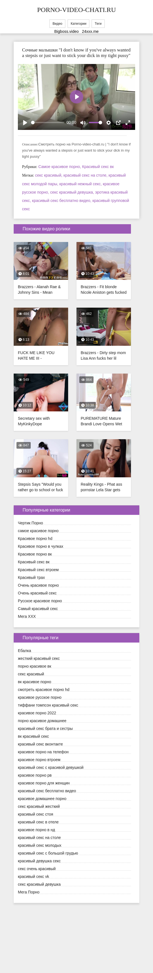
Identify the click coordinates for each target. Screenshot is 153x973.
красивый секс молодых (39, 845)
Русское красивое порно (40, 601)
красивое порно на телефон (43, 752)
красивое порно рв (35, 775)
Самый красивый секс (38, 608)
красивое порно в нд (36, 830)
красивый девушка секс (39, 861)
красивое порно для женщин (44, 783)
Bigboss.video (66, 31)
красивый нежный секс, (81, 184)
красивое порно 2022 (37, 713)
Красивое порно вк (35, 554)
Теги (98, 24)
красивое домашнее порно (42, 798)
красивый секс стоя (35, 814)
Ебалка (24, 650)
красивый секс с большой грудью (48, 853)
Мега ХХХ (27, 616)
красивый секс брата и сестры (45, 728)
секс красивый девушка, (72, 192)
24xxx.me (90, 31)
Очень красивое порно (38, 585)
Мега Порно (28, 892)
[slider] (47, 122)
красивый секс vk (33, 876)
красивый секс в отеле (38, 822)
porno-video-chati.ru (76, 9)
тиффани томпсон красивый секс (48, 705)
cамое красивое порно (38, 531)
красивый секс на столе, (86, 175)
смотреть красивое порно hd (44, 689)
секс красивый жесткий (39, 806)
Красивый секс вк (98, 166)
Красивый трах (31, 577)
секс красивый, (49, 175)
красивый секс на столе (39, 837)
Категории (78, 24)
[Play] (25, 122)
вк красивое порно (34, 682)
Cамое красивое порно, (60, 166)
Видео (57, 24)
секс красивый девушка (39, 884)
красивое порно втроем (39, 759)
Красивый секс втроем (38, 569)
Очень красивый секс (37, 593)
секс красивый (31, 674)
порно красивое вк (34, 666)
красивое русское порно (39, 697)
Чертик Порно (30, 523)
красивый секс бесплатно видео (47, 791)
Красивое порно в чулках (40, 546)
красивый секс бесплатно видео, (62, 200)
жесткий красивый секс (39, 658)
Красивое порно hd (35, 538)
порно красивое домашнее (42, 720)
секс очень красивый (37, 868)
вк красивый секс (33, 736)
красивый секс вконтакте (40, 744)
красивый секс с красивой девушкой (50, 767)
